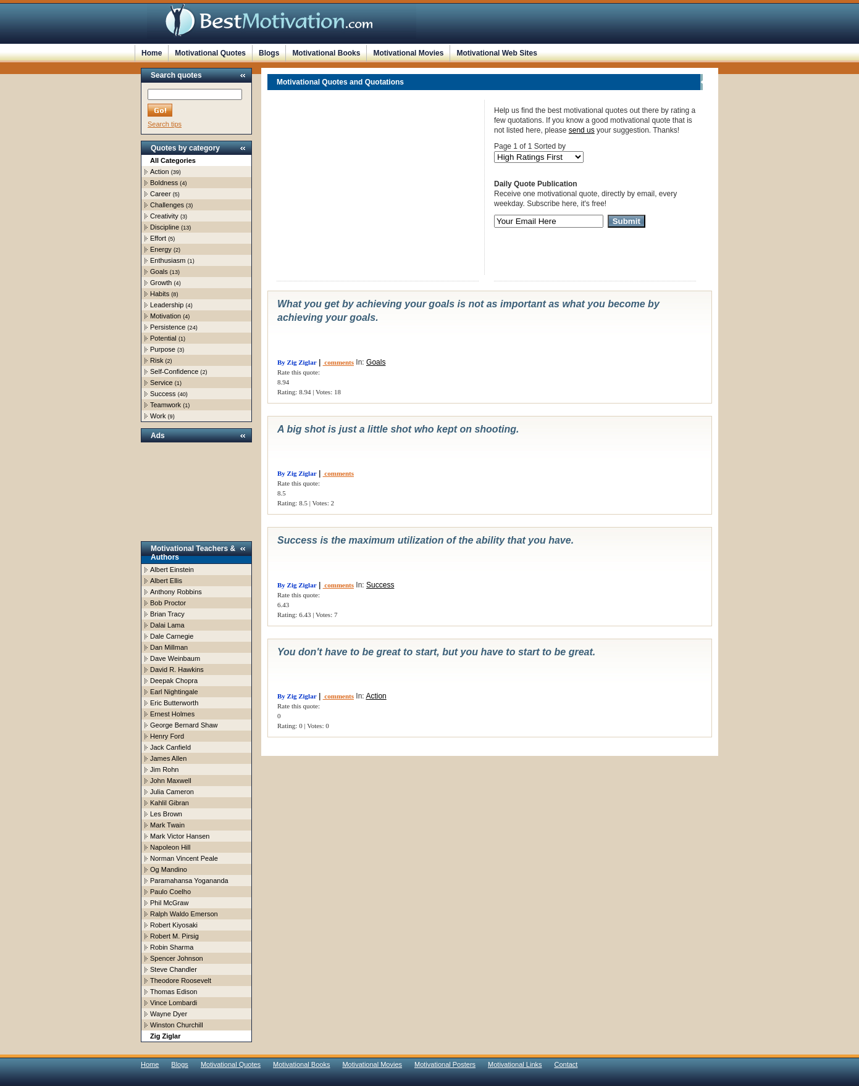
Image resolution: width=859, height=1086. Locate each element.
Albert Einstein (172, 569)
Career (160, 193)
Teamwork (165, 404)
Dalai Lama (167, 625)
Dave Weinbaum (175, 658)
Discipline (164, 227)
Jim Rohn (164, 769)
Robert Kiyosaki (174, 925)
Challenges (167, 205)
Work (158, 416)
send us (582, 130)
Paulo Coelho (170, 891)
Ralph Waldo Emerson (184, 914)
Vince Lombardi (173, 1002)
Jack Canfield (170, 747)
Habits (159, 293)
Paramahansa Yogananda (189, 880)
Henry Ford (167, 736)
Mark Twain (167, 825)
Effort (158, 238)
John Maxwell (170, 780)
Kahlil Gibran (169, 802)
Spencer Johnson (176, 958)
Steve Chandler (173, 969)
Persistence (167, 327)
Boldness (164, 182)
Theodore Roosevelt (180, 980)
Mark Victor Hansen (179, 836)
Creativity (164, 216)
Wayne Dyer (168, 1014)
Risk (156, 360)
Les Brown (166, 814)
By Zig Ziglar (297, 362)
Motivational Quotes (210, 53)
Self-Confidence (174, 371)
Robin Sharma (171, 947)
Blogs (269, 53)
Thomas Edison (173, 991)
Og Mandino (168, 869)
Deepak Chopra (174, 680)
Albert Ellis (166, 580)
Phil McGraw (169, 902)
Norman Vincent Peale (184, 858)
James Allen (168, 758)
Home (151, 53)
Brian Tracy (167, 614)
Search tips (165, 124)
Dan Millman (169, 647)
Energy (161, 249)
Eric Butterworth (174, 703)
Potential (163, 338)
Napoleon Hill (170, 847)
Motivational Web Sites (496, 53)
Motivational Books (326, 53)
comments (338, 362)
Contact (566, 1064)
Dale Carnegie (171, 636)
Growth (161, 282)
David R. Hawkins (177, 669)
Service (161, 382)
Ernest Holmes (172, 714)
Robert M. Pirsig (174, 936)
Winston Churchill (176, 1025)
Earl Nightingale (174, 691)
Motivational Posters (445, 1064)
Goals (159, 271)
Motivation (165, 316)
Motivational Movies (408, 53)
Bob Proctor (168, 603)
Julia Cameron (172, 791)
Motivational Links (515, 1064)
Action (159, 171)
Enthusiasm (167, 260)
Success (163, 393)
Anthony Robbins (176, 591)
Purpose (162, 349)
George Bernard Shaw (183, 725)
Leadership (166, 305)
